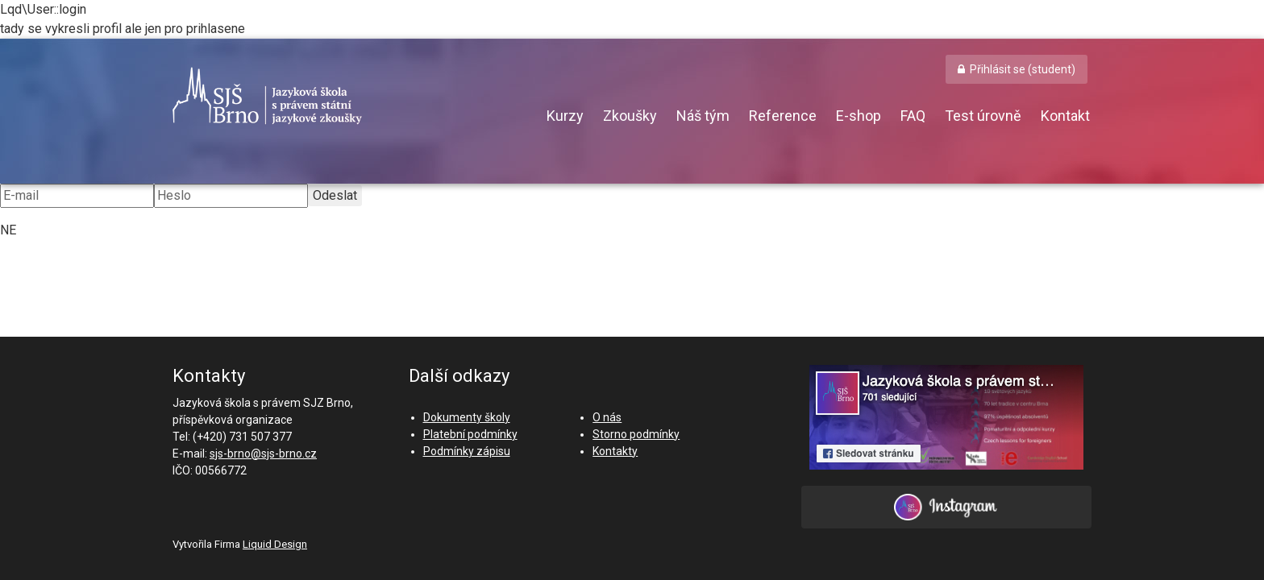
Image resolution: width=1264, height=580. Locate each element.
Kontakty (615, 451)
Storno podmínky (636, 434)
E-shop (858, 115)
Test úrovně (983, 115)
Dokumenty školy (466, 417)
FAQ (912, 115)
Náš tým (703, 115)
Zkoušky (630, 115)
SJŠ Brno (342, 96)
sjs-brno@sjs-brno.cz (263, 453)
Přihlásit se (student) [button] (1022, 69)
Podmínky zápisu (466, 451)
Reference (783, 115)
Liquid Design (275, 544)
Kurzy (565, 115)
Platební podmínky (470, 434)
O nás (607, 417)
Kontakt (1065, 115)
